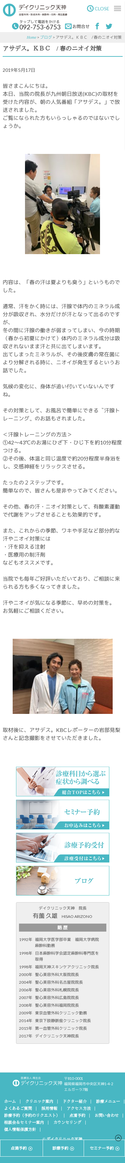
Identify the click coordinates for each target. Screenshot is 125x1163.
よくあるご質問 (18, 1109)
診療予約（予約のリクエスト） (32, 1116)
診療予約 (63, 1148)
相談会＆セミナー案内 (24, 1123)
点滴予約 (77, 1116)
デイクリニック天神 (39, 10)
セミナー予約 (104, 1148)
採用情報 (49, 1109)
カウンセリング (67, 1123)
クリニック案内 (39, 1102)
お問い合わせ (107, 1116)
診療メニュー (108, 1102)
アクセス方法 (79, 1109)
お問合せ (77, 26)
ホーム (10, 1102)
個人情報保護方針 (20, 1130)
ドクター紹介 (75, 1102)
